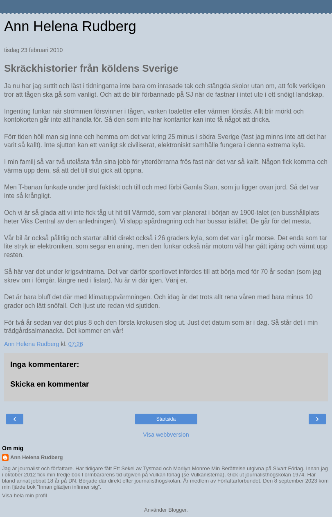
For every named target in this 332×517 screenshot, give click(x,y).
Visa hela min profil (24, 495)
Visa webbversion (166, 434)
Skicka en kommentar (49, 384)
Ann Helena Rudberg (70, 26)
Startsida (166, 419)
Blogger (177, 510)
